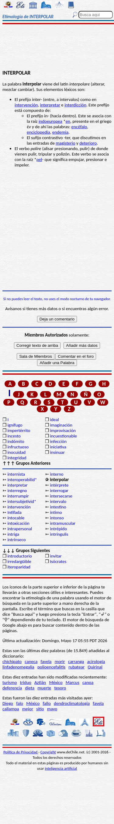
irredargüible (19, 561)
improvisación (63, 430)
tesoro (60, 688)
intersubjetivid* (21, 501)
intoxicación (18, 523)
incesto (14, 436)
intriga (13, 534)
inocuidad (16, 452)
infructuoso (18, 447)
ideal (54, 419)
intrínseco (16, 539)
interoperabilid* (22, 479)
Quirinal (95, 667)
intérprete (59, 485)
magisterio (65, 143)
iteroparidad (18, 567)
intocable (15, 518)
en (68, 121)
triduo (25, 682)
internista (16, 474)
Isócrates (58, 561)
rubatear (76, 667)
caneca (31, 661)
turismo (9, 682)
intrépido (58, 528)
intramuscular (62, 523)
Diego (7, 703)
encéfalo (79, 126)
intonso (57, 518)
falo (19, 703)
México (55, 682)
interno (57, 474)
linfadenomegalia (18, 667)
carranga (76, 661)
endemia (60, 132)
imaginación (61, 425)
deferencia (12, 688)
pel (39, 159)
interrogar (59, 490)
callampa (10, 709)
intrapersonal (19, 528)
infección (58, 441)
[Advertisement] (57, 47)
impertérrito (18, 430)
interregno (17, 490)
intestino (58, 507)
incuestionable (63, 436)
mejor (27, 709)
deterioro (88, 143)
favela (46, 661)
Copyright (48, 752)
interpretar (50, 105)
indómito (15, 441)
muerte (44, 688)
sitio (40, 709)
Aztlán (40, 682)
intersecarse (61, 496)
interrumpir (18, 496)
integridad (16, 458)
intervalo (58, 501)
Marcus (72, 682)
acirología (96, 661)
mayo (52, 709)
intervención (26, 105)
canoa (87, 682)
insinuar (57, 452)
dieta (29, 688)
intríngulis (59, 534)
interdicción (75, 105)
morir (60, 661)
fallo (47, 703)
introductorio (19, 556)
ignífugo (14, 425)
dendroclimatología (72, 703)
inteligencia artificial (61, 768)
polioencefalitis (51, 667)
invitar (56, 556)
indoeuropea (50, 121)
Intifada (14, 512)
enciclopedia (38, 132)
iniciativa (58, 447)
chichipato (12, 661)
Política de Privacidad (20, 752)
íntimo (56, 512)
